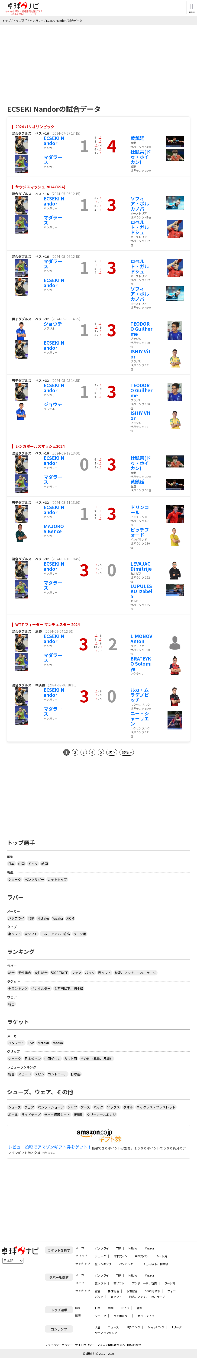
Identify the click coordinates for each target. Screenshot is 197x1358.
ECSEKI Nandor (54, 140)
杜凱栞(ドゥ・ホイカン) (140, 156)
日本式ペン (33, 1058)
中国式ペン (52, 1058)
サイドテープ (31, 1114)
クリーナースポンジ (101, 1114)
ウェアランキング (106, 1333)
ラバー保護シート (57, 1114)
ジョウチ (53, 323)
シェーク (14, 879)
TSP (31, 918)
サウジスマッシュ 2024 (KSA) (40, 187)
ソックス (113, 1107)
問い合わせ (134, 1345)
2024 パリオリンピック (34, 126)
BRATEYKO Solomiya (141, 663)
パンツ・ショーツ (51, 1107)
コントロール (57, 1074)
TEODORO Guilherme (141, 328)
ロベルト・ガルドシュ (139, 227)
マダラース (53, 159)
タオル (128, 1107)
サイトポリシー (85, 1345)
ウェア (29, 1107)
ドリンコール (139, 510)
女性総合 (41, 972)
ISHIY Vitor (140, 354)
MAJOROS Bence (54, 529)
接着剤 (78, 1114)
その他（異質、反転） (97, 1058)
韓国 (44, 863)
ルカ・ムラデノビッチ (139, 694)
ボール (13, 1114)
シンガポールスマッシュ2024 (40, 446)
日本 (11, 863)
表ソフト (31, 933)
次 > (111, 752)
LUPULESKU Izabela (141, 591)
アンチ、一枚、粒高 (144, 1283)
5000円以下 (59, 972)
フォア (76, 972)
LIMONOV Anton (141, 639)
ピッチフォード (139, 532)
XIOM (70, 918)
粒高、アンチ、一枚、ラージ (135, 972)
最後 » (127, 752)
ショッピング (156, 1327)
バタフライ (16, 918)
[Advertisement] (98, 59)
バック (90, 972)
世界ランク (133, 1327)
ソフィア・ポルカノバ (139, 203)
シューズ (14, 1107)
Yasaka (57, 918)
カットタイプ (57, 879)
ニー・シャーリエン (139, 718)
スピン (39, 1074)
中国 (21, 863)
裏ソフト (14, 933)
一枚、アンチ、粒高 (55, 933)
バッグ (98, 1107)
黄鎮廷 (137, 138)
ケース (85, 1107)
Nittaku (43, 918)
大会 (97, 1327)
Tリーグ (177, 1327)
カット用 (70, 1058)
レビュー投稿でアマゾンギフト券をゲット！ (50, 1147)
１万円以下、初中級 (68, 988)
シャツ (72, 1107)
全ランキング (18, 988)
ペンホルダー (34, 879)
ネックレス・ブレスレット (155, 1107)
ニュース (113, 1327)
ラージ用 (79, 933)
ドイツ (33, 863)
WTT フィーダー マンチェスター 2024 (47, 624)
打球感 (76, 1074)
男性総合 (24, 972)
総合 (11, 972)
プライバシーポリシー (59, 1345)
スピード (24, 1074)
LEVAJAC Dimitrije (141, 566)
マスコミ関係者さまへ (111, 1345)
